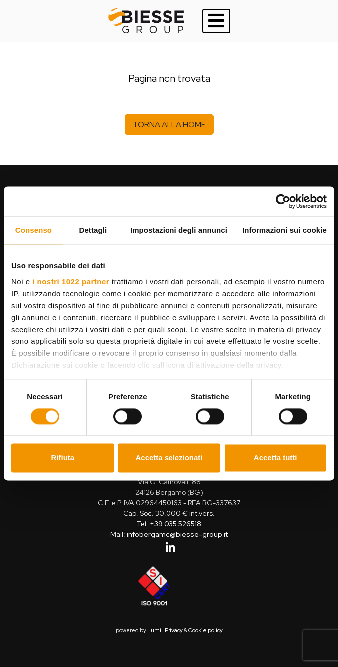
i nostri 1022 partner (70, 281)
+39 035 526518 (175, 523)
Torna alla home (169, 124)
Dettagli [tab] (93, 230)
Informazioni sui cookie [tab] (284, 230)
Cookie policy (205, 630)
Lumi (154, 630)
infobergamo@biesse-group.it (177, 534)
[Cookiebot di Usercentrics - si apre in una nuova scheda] (283, 201)
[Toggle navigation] (216, 21)
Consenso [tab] (33, 230)
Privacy (174, 630)
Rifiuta (62, 458)
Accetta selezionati (168, 458)
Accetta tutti (275, 458)
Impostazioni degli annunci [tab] (178, 230)
